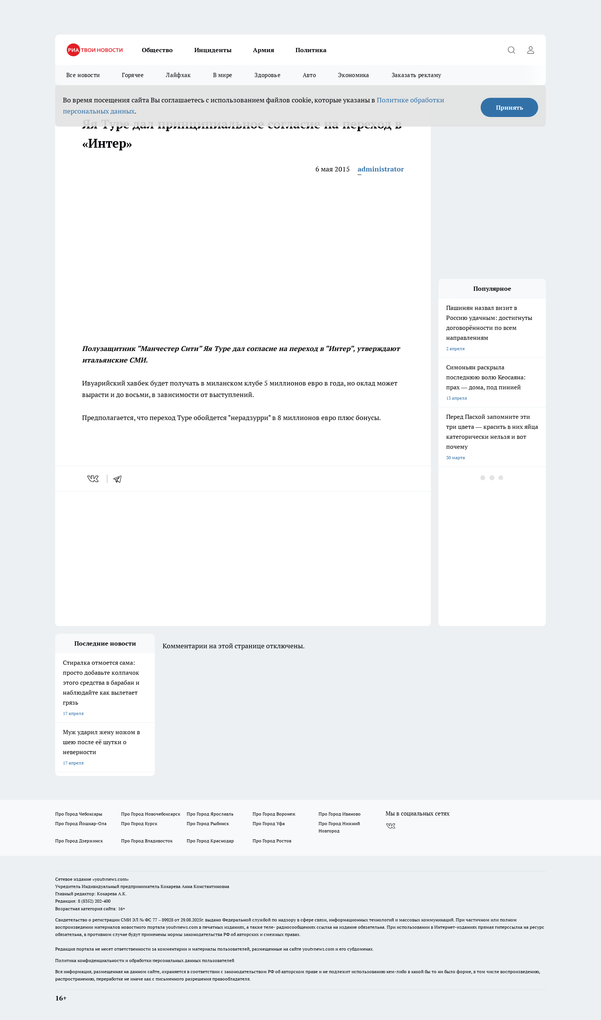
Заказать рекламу (417, 75)
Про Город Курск (139, 823)
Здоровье (267, 75)
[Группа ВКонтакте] (390, 826)
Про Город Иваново (340, 814)
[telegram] (120, 478)
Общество (157, 50)
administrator (381, 169)
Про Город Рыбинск (208, 823)
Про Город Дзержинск (79, 841)
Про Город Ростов (272, 841)
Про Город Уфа (269, 823)
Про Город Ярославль (210, 814)
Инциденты (213, 50)
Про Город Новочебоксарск (150, 814)
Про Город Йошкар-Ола (81, 823)
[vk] (93, 478)
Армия (263, 50)
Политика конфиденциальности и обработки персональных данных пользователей (144, 960)
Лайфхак (178, 75)
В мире (223, 75)
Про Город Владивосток (146, 841)
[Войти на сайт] (530, 50)
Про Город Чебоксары (78, 814)
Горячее (133, 75)
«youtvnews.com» (110, 879)
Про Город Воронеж (274, 814)
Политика (311, 50)
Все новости (83, 75)
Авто (309, 75)
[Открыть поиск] (511, 50)
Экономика (353, 75)
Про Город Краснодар (210, 841)
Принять (509, 107)
